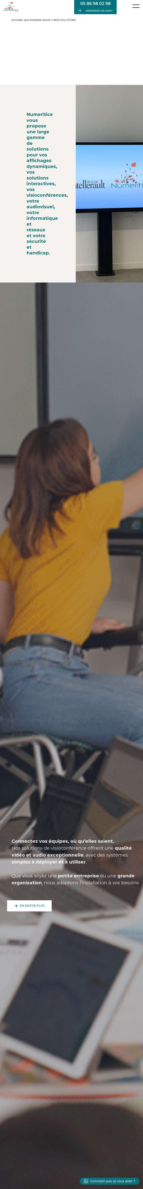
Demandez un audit (99, 10)
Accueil (17, 20)
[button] (109, 1181)
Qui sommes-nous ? (38, 20)
